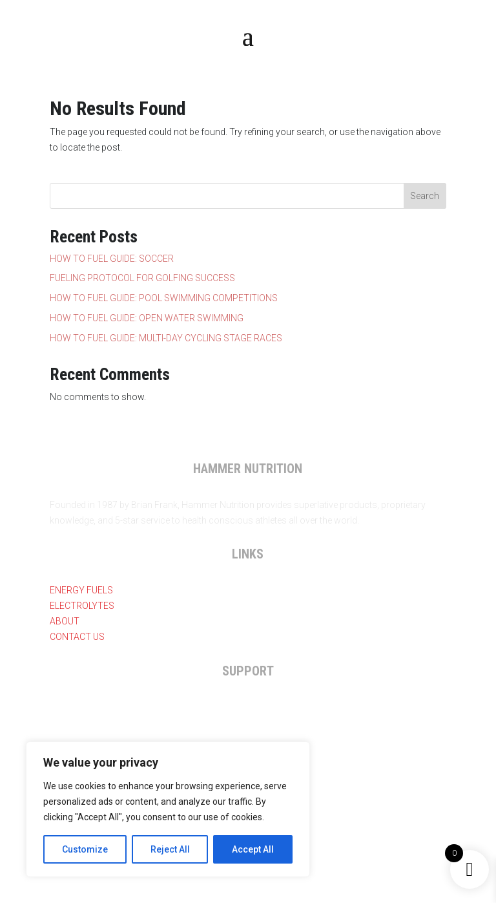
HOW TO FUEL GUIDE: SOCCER (112, 258)
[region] (168, 809)
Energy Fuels (81, 590)
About (64, 621)
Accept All (253, 849)
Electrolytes (82, 605)
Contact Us (77, 637)
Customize (85, 849)
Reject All (170, 849)
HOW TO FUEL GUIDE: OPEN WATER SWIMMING (146, 318)
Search (424, 196)
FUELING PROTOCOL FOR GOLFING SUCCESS (142, 278)
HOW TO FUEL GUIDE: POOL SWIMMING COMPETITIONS (164, 298)
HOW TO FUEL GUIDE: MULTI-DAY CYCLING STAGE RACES (166, 338)
